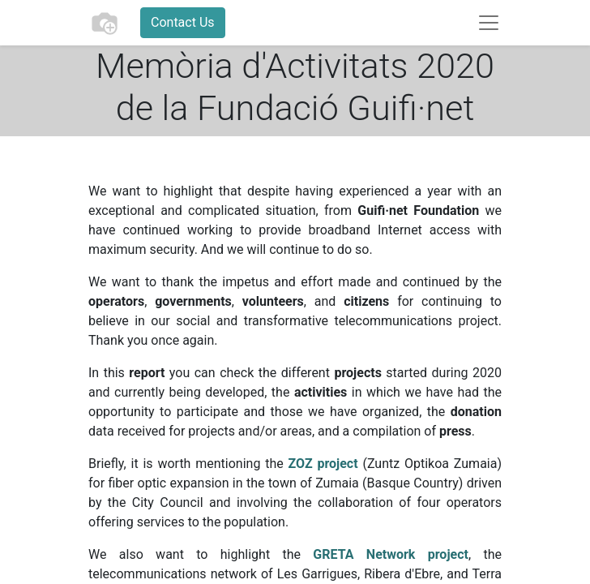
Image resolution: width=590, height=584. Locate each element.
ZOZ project (323, 463)
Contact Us (183, 22)
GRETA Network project (390, 554)
